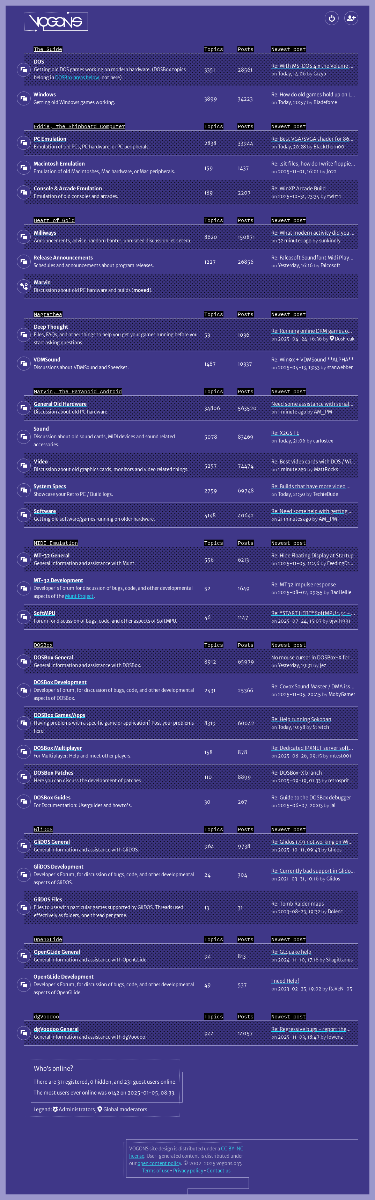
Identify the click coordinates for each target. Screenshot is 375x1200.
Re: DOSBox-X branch (296, 772)
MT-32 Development (58, 580)
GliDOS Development (58, 866)
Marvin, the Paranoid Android (78, 391)
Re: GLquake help (291, 952)
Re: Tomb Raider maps (297, 903)
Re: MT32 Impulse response (303, 584)
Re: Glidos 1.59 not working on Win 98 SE (318, 842)
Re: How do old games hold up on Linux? (317, 94)
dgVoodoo (46, 1016)
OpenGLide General (57, 952)
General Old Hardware (60, 404)
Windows (45, 94)
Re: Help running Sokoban (301, 719)
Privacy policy (188, 1171)
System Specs (50, 486)
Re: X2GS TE (285, 433)
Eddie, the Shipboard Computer (79, 126)
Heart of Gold (54, 220)
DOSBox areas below (77, 77)
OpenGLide (48, 939)
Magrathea (48, 314)
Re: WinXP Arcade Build (298, 188)
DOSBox (43, 645)
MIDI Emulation (56, 543)
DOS (39, 61)
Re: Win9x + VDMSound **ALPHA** (312, 359)
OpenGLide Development (64, 976)
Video (41, 461)
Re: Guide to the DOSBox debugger (311, 797)
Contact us (218, 1171)
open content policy (159, 1163)
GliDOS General (52, 842)
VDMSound (47, 359)
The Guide (48, 49)
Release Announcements (63, 257)
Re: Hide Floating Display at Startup (312, 555)
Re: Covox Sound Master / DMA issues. (315, 686)
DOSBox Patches (53, 772)
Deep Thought (51, 326)
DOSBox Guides (52, 797)
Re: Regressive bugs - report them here (317, 1029)
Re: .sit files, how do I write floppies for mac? (323, 163)
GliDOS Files (48, 899)
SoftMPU (44, 613)
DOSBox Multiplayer (58, 748)
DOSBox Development (60, 682)
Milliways (45, 232)
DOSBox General (53, 657)
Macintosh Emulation (59, 163)
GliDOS (43, 829)
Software (45, 511)
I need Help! (285, 981)
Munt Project (79, 596)
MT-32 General (51, 555)
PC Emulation (50, 139)
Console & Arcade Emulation (68, 188)
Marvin (42, 282)
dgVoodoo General (56, 1029)
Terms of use (155, 1171)
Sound (41, 428)
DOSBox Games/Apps (59, 715)
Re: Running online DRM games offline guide (323, 331)
